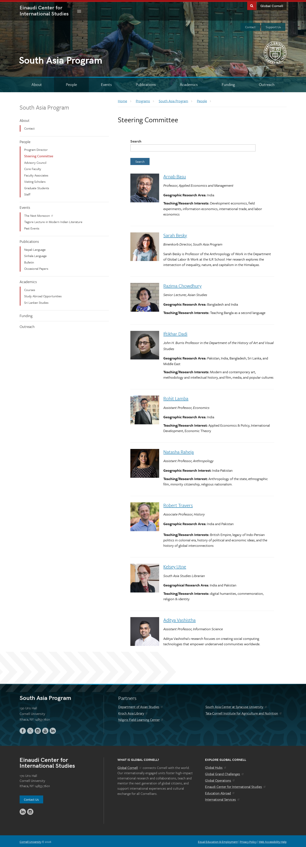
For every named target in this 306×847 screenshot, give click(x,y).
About (24, 119)
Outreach (27, 325)
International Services (222, 798)
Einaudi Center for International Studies (235, 785)
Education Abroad (220, 792)
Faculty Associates (36, 174)
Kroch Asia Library (133, 712)
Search (135, 140)
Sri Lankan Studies (36, 301)
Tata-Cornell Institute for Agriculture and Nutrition (243, 712)
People (25, 140)
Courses (29, 288)
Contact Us (31, 798)
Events (25, 206)
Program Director (36, 148)
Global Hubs (216, 766)
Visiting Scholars (34, 180)
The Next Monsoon (39, 214)
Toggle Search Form (251, 4)
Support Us (273, 26)
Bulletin (29, 261)
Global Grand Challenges (224, 772)
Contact (250, 26)
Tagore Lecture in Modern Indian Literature (53, 220)
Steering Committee (38, 154)
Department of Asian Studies (140, 705)
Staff (27, 193)
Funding (26, 314)
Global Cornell (271, 5)
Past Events (31, 227)
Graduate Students (36, 187)
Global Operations (220, 779)
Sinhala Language (35, 254)
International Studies (46, 10)
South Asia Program (44, 106)
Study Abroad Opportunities (43, 295)
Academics (28, 280)
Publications (29, 240)
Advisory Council (35, 161)
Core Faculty (32, 167)
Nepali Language (35, 248)
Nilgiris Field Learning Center (141, 718)
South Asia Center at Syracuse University (236, 705)
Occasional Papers (36, 267)
